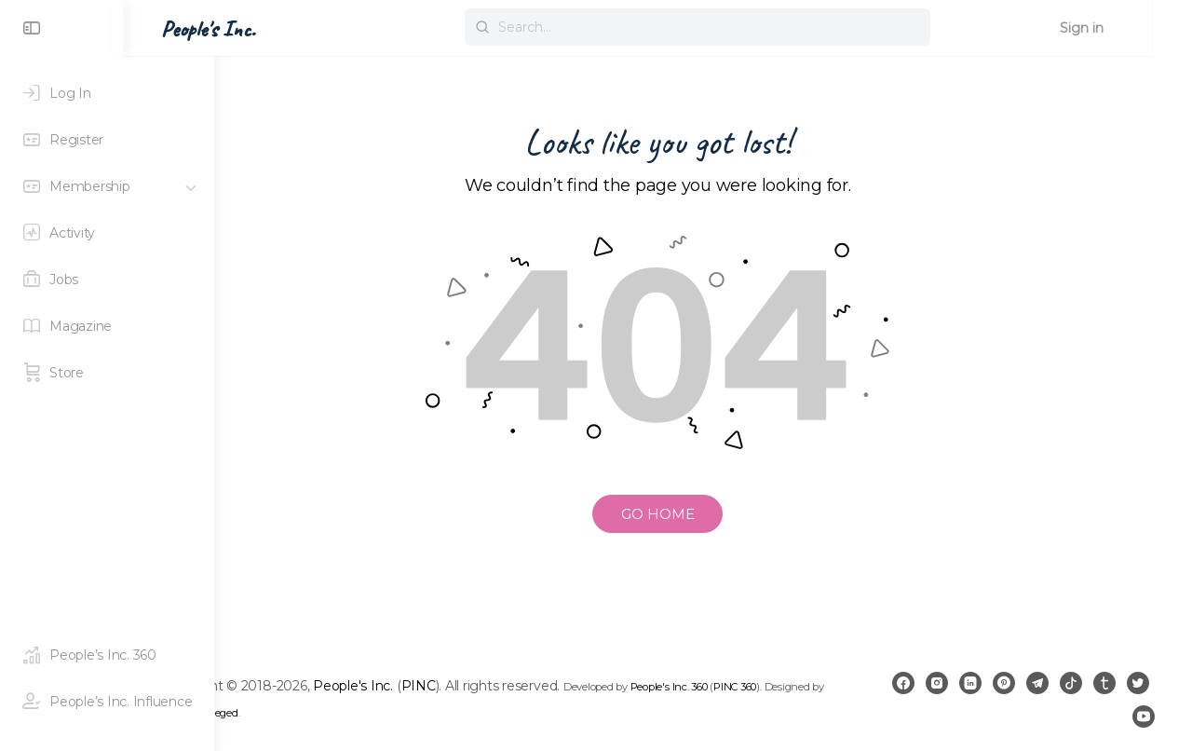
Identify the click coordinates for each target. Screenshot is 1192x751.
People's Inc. (443, 685)
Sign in (1122, 28)
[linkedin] (1004, 683)
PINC (509, 685)
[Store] (107, 372)
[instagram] (970, 683)
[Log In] (107, 93)
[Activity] (107, 233)
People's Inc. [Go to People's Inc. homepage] (298, 29)
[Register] (107, 139)
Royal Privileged (352, 712)
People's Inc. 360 (759, 686)
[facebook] (937, 683)
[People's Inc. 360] (107, 655)
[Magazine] (107, 326)
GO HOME (703, 514)
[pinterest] (1037, 683)
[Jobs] (107, 279)
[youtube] (1143, 716)
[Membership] (107, 186)
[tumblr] (1138, 683)
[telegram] (1071, 683)
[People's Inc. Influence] (107, 701)
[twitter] (1110, 716)
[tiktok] (1104, 683)
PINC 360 (826, 686)
